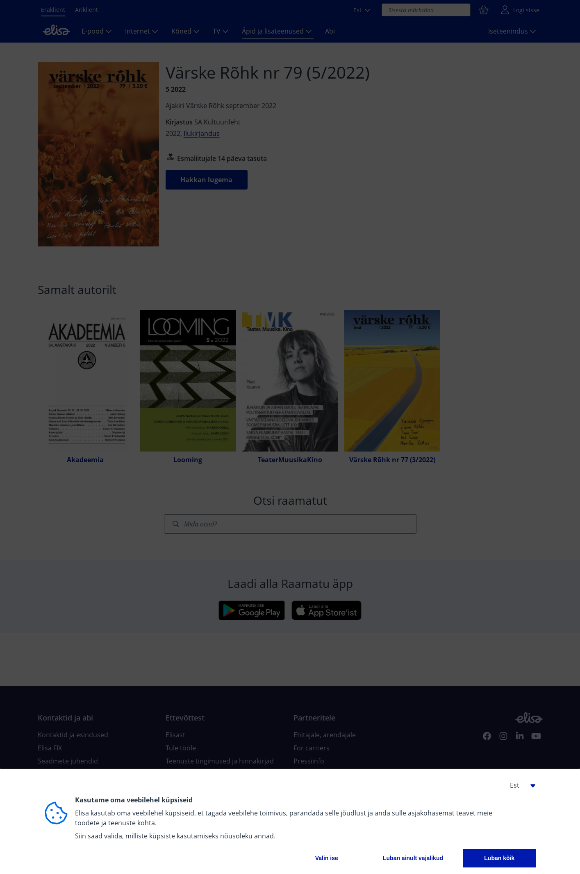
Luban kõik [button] (499, 858)
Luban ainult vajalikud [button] (413, 858)
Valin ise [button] (326, 858)
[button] (519, 785)
